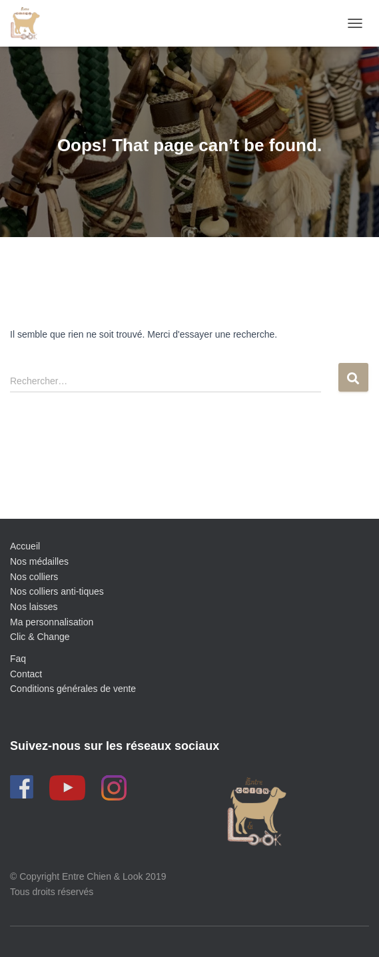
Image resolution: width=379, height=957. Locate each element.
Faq (18, 658)
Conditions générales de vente (73, 688)
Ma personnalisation (51, 622)
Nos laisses (34, 606)
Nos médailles (39, 561)
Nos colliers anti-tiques (57, 591)
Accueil (25, 546)
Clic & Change (40, 636)
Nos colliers (34, 576)
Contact (26, 674)
